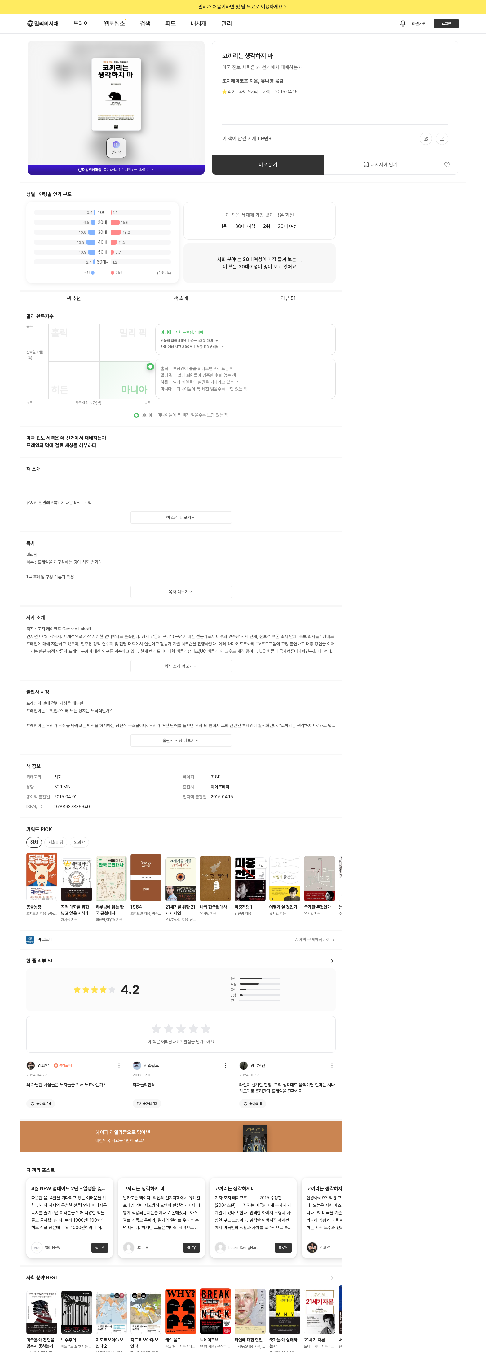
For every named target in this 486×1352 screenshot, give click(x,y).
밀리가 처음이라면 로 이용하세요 (243, 7)
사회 (266, 91)
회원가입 (419, 23)
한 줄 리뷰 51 (181, 961)
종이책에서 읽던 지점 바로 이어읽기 (116, 170)
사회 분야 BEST (181, 1277)
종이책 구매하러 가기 (315, 939)
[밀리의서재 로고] (42, 23)
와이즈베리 (248, 91)
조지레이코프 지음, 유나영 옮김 (253, 81)
